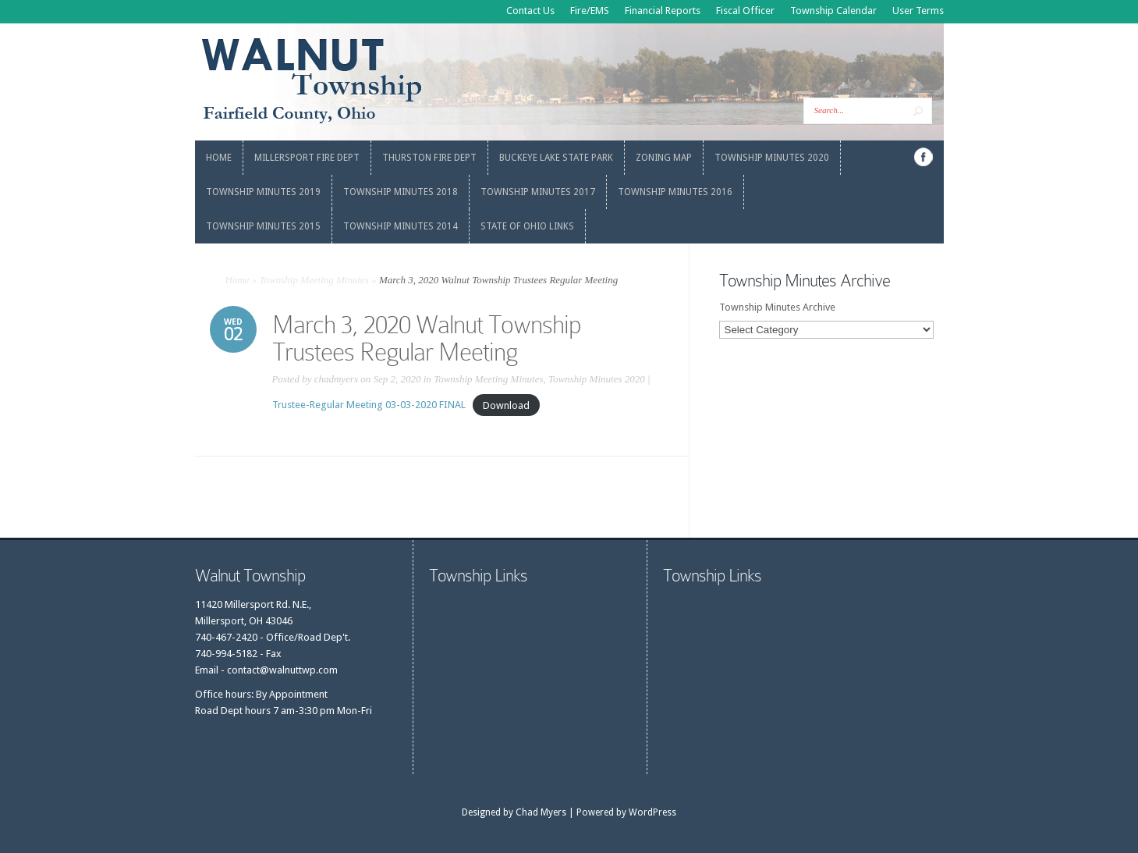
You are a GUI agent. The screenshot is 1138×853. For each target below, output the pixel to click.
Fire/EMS (589, 10)
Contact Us (530, 10)
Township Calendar (833, 10)
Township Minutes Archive (777, 307)
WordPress (652, 812)
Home (237, 280)
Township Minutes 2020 (596, 379)
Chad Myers (541, 812)
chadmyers (336, 379)
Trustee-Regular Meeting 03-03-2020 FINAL (369, 405)
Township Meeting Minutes (314, 280)
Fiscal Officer (745, 10)
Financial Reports (662, 10)
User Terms (918, 10)
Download (506, 405)
